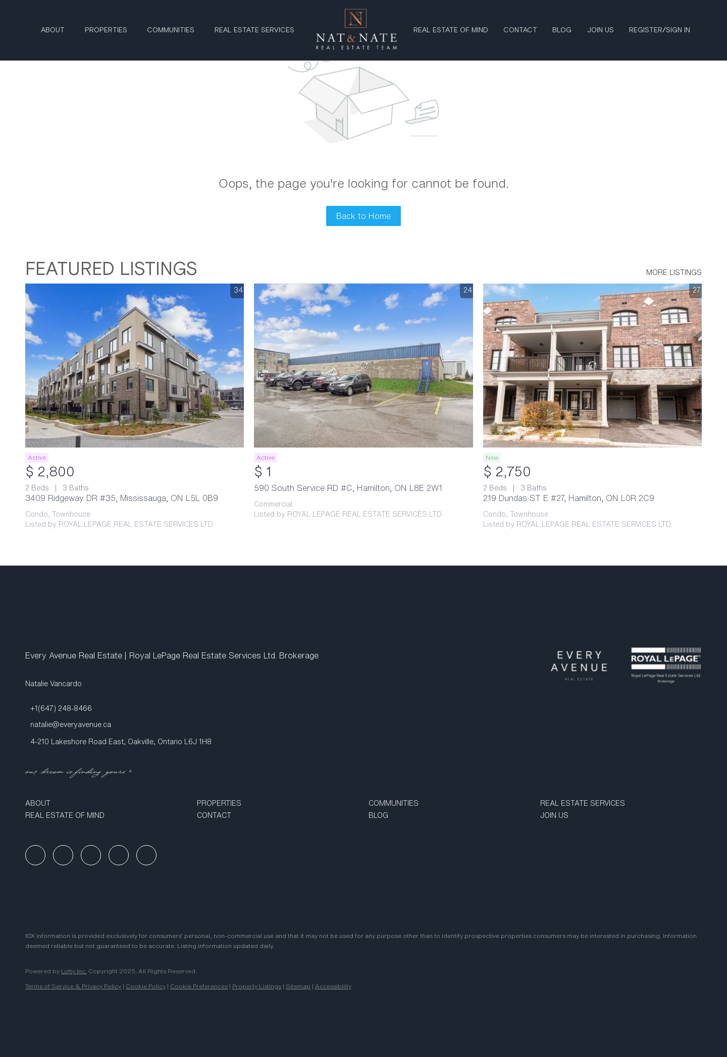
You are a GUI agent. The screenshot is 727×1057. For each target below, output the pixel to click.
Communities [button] (170, 30)
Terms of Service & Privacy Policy (73, 986)
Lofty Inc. (74, 971)
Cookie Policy (146, 986)
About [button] (53, 30)
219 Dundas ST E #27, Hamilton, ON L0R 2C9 (568, 498)
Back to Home (363, 216)
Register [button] (645, 30)
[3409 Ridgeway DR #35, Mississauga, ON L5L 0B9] (134, 366)
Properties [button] (106, 30)
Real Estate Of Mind (450, 30)
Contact (520, 30)
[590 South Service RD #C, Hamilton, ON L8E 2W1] (363, 366)
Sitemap (298, 986)
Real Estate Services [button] (254, 30)
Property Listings (256, 986)
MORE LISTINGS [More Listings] (674, 272)
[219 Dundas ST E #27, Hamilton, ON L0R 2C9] (592, 366)
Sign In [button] (678, 30)
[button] (106, 803)
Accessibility (333, 986)
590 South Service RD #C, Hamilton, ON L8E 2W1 (348, 488)
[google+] (146, 855)
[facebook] (35, 855)
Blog (562, 30)
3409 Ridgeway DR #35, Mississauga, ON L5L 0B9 (121, 498)
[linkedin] (63, 855)
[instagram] (91, 855)
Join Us (600, 30)
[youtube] (119, 855)
